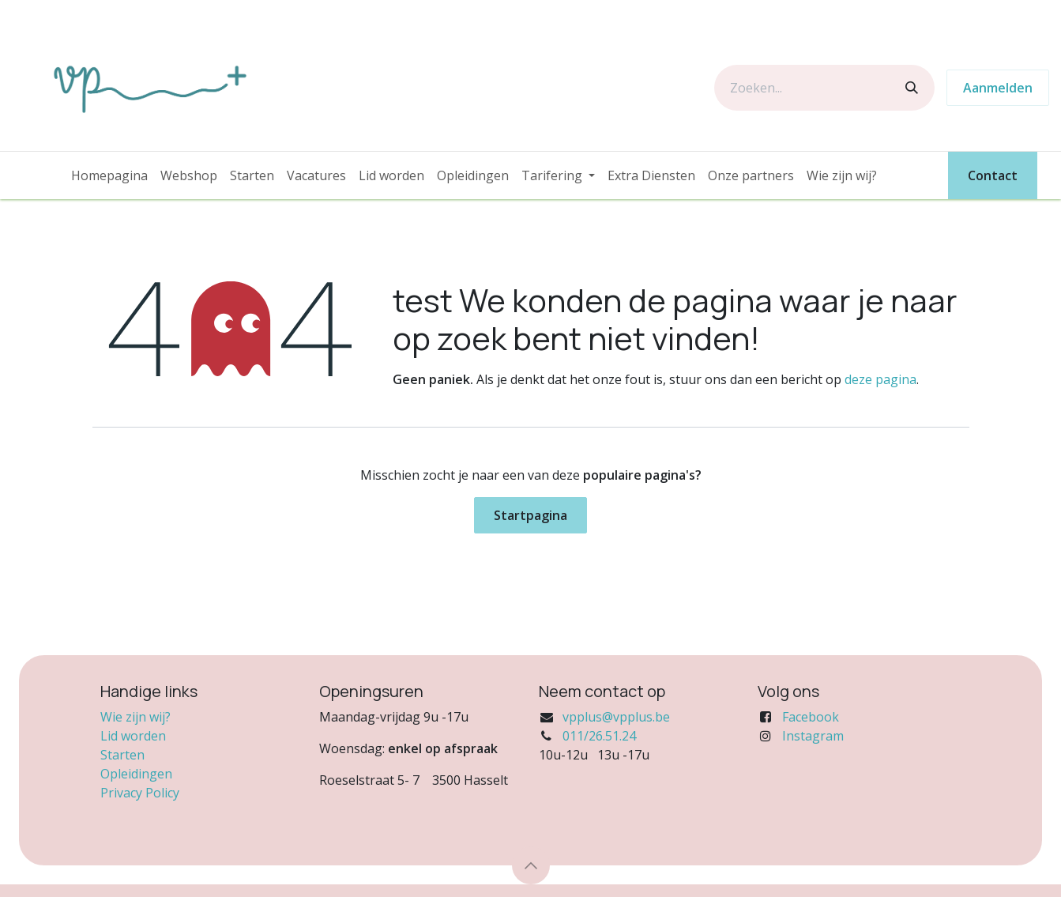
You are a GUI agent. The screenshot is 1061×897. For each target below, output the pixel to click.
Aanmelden (998, 87)
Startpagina (530, 515)
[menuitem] (109, 175)
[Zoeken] (912, 88)
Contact (993, 175)
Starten (122, 754)
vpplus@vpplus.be (616, 717)
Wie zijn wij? (135, 717)
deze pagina (880, 379)
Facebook (810, 717)
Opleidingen (136, 773)
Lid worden (133, 735)
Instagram (813, 735)
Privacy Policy (139, 792)
